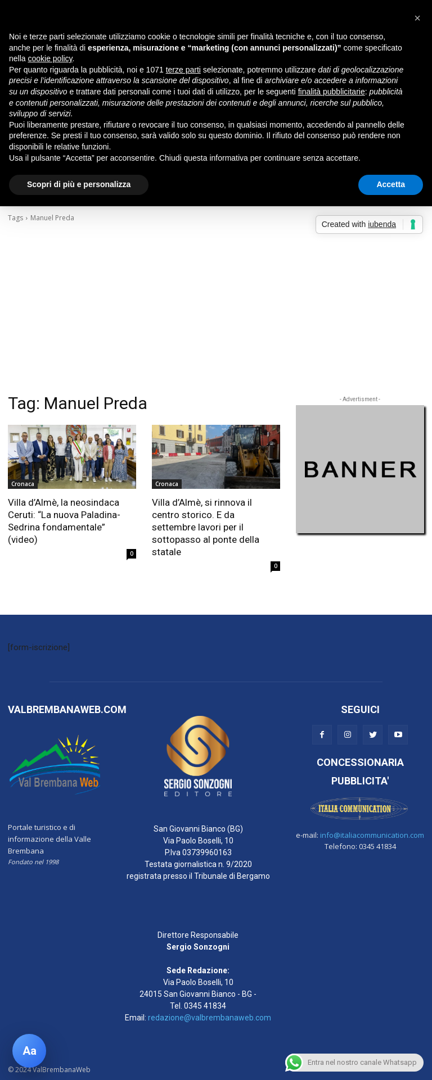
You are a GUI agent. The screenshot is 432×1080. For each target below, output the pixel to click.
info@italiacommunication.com (372, 835)
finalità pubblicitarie (331, 91)
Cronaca (22, 484)
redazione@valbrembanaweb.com (209, 1017)
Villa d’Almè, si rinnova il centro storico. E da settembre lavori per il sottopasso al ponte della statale (205, 527)
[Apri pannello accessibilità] (29, 1051)
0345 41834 (205, 1005)
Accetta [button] (390, 184)
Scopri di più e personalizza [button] (78, 184)
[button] (417, 18)
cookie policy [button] (50, 58)
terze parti (183, 69)
